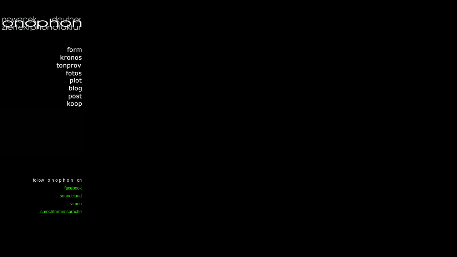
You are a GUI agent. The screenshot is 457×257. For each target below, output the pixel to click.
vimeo (76, 203)
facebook (73, 188)
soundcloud (71, 195)
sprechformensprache (61, 211)
